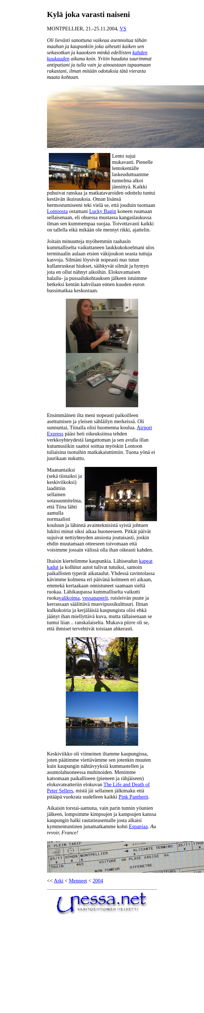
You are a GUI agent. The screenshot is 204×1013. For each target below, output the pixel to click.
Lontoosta (57, 211)
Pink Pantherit (133, 797)
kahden (140, 52)
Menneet (78, 881)
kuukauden (58, 58)
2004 (98, 881)
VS (123, 28)
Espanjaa (138, 826)
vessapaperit (95, 598)
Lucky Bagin (102, 211)
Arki (58, 881)
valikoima (69, 598)
